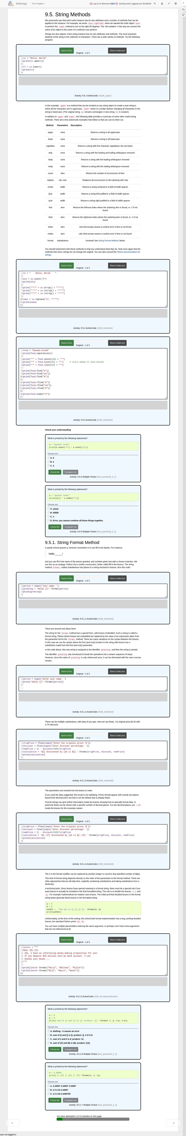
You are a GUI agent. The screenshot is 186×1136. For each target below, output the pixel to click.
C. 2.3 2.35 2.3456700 (59, 1094)
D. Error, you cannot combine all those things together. (75, 520)
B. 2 (51, 462)
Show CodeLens (117, 50)
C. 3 (51, 466)
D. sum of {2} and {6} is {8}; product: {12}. (69, 1043)
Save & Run (66, 50)
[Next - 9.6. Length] (173, 1123)
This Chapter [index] (38, 3)
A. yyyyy (53, 509)
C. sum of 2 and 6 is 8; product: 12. (66, 1039)
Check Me (54, 472)
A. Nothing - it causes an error (63, 1031)
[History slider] (77, 49)
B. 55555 (53, 513)
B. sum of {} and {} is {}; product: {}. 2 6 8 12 (70, 1035)
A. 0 (51, 458)
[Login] (11, 3)
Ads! (112, 3)
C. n (51, 516)
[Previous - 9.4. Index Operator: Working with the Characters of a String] (12, 1123)
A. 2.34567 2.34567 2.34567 (62, 1086)
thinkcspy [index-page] (21, 3)
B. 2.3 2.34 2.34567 (58, 1090)
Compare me (70, 472)
